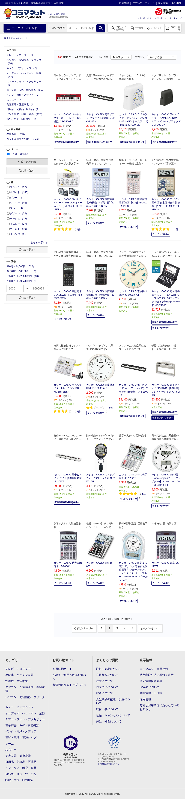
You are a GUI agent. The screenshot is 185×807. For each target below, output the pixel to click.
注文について (104, 681)
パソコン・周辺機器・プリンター (25, 699)
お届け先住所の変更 (56, 14)
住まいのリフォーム (143, 3)
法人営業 (163, 3)
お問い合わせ (160, 18)
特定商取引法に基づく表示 (157, 674)
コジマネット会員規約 (154, 668)
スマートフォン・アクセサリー (25, 719)
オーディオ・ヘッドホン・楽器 (25, 713)
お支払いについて (107, 687)
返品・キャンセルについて (113, 715)
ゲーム (9, 743)
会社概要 (176, 3)
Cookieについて (150, 687)
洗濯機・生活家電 (16, 681)
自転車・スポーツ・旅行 (20, 774)
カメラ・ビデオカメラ (19, 707)
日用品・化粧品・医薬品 (20, 761)
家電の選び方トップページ (69, 684)
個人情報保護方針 (151, 681)
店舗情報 (124, 3)
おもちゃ (11, 749)
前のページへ (85, 628)
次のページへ (149, 628)
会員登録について (107, 674)
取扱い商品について (108, 668)
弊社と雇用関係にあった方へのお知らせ (159, 707)
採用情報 (145, 699)
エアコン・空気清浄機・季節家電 (25, 689)
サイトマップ (175, 18)
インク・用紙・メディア (20, 731)
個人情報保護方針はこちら (108, 764)
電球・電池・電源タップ (20, 737)
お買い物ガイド (144, 18)
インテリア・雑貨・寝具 (20, 767)
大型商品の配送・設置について (113, 701)
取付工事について (107, 709)
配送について (104, 693)
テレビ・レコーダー (18, 668)
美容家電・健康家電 (18, 755)
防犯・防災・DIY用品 (19, 780)
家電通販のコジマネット (16, 38)
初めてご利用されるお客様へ (69, 676)
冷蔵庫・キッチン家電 (19, 674)
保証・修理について (108, 721)
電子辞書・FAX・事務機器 (22, 725)
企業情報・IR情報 (151, 693)
